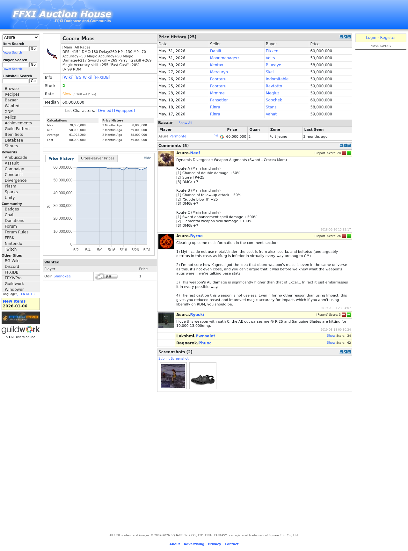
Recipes (12, 94)
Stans (271, 107)
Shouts (11, 146)
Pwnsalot (205, 336)
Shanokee (62, 276)
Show (331, 335)
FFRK (9, 238)
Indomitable (277, 79)
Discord (12, 266)
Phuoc (204, 343)
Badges (12, 209)
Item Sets (14, 134)
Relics (10, 117)
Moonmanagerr (224, 58)
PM (216, 136)
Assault (12, 163)
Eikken (272, 51)
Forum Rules (16, 232)
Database (14, 140)
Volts (270, 58)
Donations (14, 220)
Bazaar (11, 100)
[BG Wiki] (83, 77)
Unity (10, 197)
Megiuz (273, 93)
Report (320, 152)
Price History (61, 159)
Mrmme (217, 93)
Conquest (14, 175)
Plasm (10, 186)
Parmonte (178, 136)
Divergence (15, 180)
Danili (215, 51)
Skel (270, 72)
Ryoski (197, 314)
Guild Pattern (17, 129)
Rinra (215, 107)
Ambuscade (16, 157)
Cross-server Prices (97, 158)
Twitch (11, 249)
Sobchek (274, 100)
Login (371, 37)
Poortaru (218, 79)
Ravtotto (274, 86)
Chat (9, 215)
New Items (14, 301)
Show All (185, 123)
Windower (14, 289)
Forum (11, 226)
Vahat (271, 114)
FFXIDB (11, 272)
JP (19, 294)
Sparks (11, 192)
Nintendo (13, 243)
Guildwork (14, 284)
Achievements (18, 123)
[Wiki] (68, 77)
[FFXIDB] (102, 77)
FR (32, 294)
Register (388, 37)
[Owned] (105, 110)
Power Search (12, 52)
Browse (12, 88)
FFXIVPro (13, 278)
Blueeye (273, 65)
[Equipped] (124, 110)
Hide (147, 158)
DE (28, 294)
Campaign (14, 169)
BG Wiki (12, 261)
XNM (9, 111)
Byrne (196, 236)
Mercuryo (219, 72)
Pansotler (219, 100)
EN (23, 294)
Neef (195, 153)
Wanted (12, 106)
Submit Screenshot (173, 358)
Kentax (216, 65)
